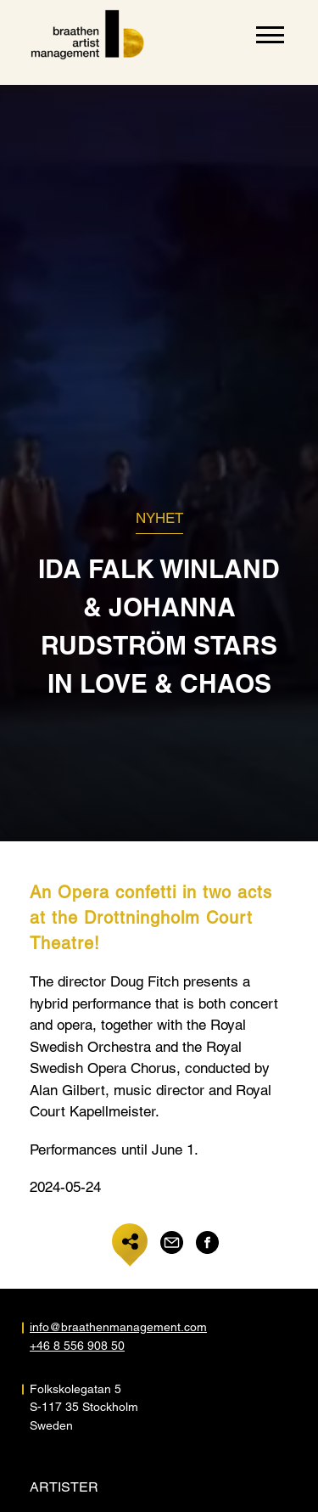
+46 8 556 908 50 (77, 1345)
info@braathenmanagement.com (94, 1327)
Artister (64, 1487)
